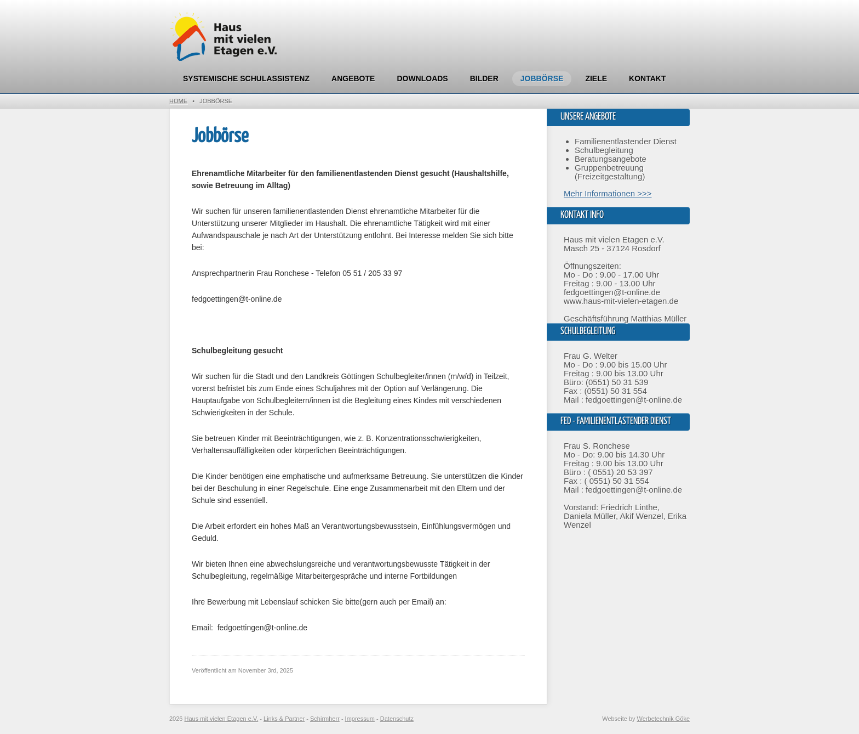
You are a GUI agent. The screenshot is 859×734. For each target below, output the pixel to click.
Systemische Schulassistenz (246, 78)
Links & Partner (284, 718)
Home (178, 101)
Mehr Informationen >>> (608, 193)
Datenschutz (397, 718)
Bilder (484, 78)
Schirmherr (325, 718)
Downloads (422, 78)
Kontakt (647, 78)
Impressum (360, 718)
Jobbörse (542, 78)
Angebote (353, 78)
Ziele (596, 78)
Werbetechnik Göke (663, 718)
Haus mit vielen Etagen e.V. (222, 718)
